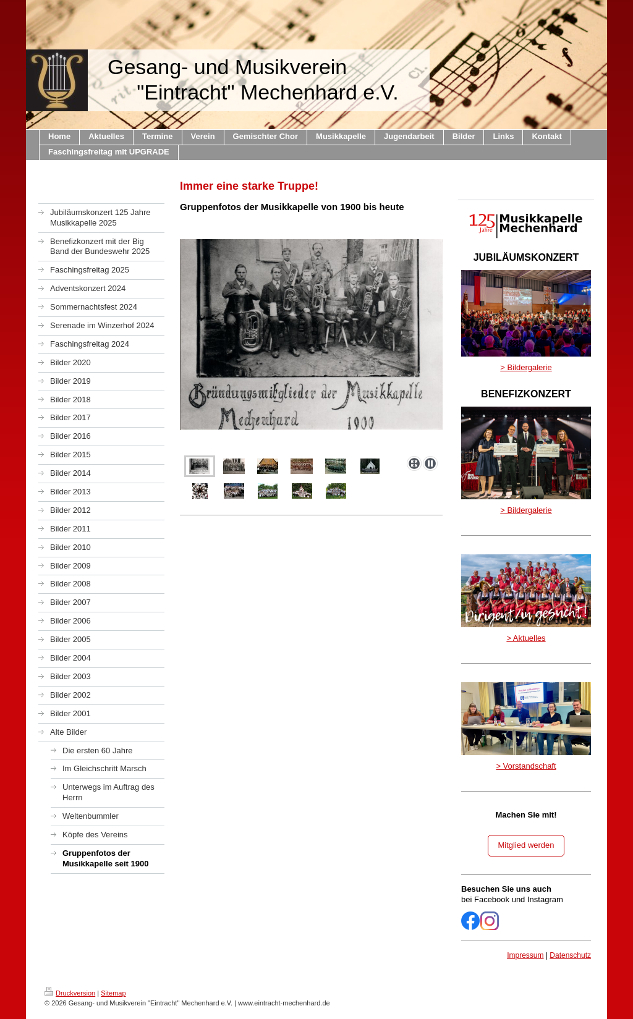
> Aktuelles (525, 638)
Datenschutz (570, 955)
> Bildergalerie (525, 367)
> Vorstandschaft (526, 766)
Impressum (525, 955)
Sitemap (113, 993)
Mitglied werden (526, 845)
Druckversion (70, 993)
